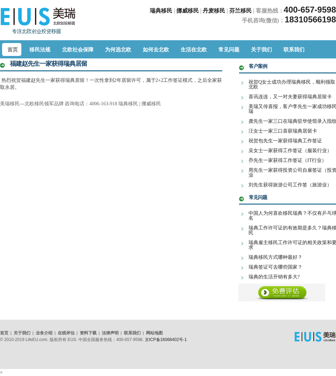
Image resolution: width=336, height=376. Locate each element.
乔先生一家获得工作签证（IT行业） (287, 160)
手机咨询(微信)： (263, 20)
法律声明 (110, 333)
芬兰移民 (241, 11)
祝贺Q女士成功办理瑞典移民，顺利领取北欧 (291, 84)
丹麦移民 (214, 11)
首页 (4, 333)
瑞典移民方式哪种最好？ (275, 257)
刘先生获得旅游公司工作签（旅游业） (290, 184)
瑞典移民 (161, 11)
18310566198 (310, 19)
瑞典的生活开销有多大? (274, 276)
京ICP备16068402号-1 (166, 339)
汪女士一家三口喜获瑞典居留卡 (282, 131)
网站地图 (154, 333)
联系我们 (132, 333)
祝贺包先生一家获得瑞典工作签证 (285, 140)
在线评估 (66, 333)
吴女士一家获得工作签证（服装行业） (290, 150)
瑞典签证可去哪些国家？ (275, 267)
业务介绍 (44, 333)
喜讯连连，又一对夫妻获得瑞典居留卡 (290, 96)
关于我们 (22, 333)
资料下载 (88, 333)
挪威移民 (187, 11)
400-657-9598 (310, 9)
